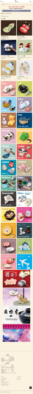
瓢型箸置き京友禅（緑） (4, 36)
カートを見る (19, 377)
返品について (3, 380)
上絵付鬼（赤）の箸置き (20, 36)
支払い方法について (4, 377)
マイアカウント (19, 376)
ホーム (2, 376)
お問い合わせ (19, 379)
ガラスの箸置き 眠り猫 (20, 76)
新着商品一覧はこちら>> (16, 10)
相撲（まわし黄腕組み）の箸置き (6, 76)
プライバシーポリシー (4, 383)
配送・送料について (4, 379)
